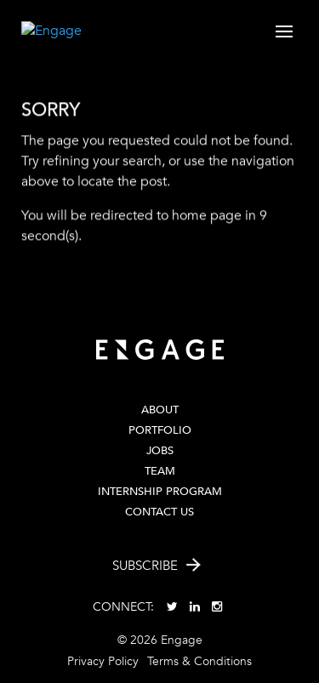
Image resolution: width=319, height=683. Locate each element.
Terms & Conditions (199, 661)
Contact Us (159, 512)
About (160, 410)
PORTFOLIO (159, 430)
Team (160, 471)
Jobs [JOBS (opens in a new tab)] (160, 450)
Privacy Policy (103, 661)
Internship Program (160, 491)
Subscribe (145, 565)
